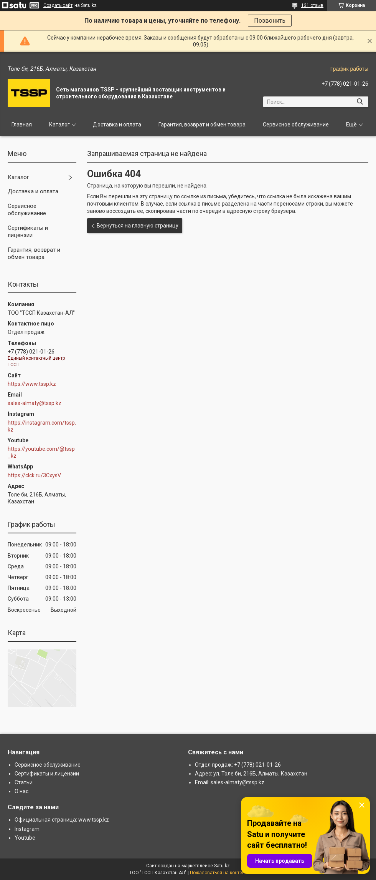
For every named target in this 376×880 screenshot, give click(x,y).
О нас (21, 791)
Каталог (59, 124)
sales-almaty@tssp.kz (34, 403)
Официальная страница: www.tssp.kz (62, 820)
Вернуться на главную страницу (137, 225)
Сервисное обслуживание (296, 124)
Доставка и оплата (117, 124)
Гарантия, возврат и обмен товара (202, 124)
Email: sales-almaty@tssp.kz (229, 782)
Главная (22, 124)
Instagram (27, 829)
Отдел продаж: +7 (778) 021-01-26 (238, 765)
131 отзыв (312, 5)
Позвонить (269, 20)
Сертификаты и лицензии (28, 231)
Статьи (24, 782)
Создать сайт (58, 5)
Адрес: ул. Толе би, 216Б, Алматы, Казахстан (251, 773)
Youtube (25, 838)
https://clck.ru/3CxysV (34, 475)
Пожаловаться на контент (218, 872)
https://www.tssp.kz (32, 384)
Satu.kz (222, 865)
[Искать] (359, 101)
